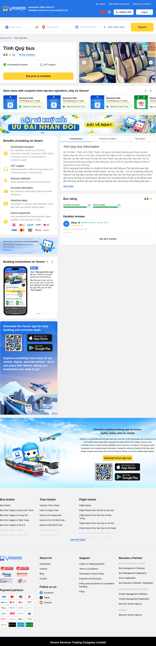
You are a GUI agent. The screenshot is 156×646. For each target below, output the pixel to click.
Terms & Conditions (88, 569)
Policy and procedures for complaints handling (97, 585)
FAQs (82, 591)
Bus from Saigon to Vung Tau (14, 515)
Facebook (48, 593)
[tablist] (108, 139)
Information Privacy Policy (91, 573)
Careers (43, 569)
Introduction (45, 564)
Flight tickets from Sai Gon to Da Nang (97, 528)
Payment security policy (90, 578)
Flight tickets (87, 499)
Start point (15, 27)
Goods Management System (133, 589)
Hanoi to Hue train (48, 530)
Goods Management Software (133, 594)
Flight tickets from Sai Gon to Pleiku (96, 538)
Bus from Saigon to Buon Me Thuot (16, 510)
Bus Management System (132, 563)
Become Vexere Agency (130, 604)
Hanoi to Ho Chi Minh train (52, 520)
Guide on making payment (91, 564)
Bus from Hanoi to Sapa (11, 530)
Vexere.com (5, 38)
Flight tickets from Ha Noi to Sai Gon (96, 510)
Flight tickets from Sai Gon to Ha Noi (96, 523)
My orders (100, 4)
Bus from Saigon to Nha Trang (14, 520)
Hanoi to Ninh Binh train (51, 525)
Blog (42, 573)
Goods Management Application (134, 599)
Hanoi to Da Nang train (50, 515)
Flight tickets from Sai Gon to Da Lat (96, 533)
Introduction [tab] (76, 138)
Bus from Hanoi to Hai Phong (14, 535)
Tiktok (47, 597)
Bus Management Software (132, 568)
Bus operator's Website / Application (136, 583)
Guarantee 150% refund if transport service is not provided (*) (46, 9)
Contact (43, 578)
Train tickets (48, 499)
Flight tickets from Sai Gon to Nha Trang (95, 517)
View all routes (78, 539)
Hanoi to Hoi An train (49, 535)
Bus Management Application (133, 573)
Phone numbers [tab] (108, 138)
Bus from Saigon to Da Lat (12, 525)
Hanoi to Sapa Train (49, 510)
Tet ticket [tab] (140, 138)
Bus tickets (7, 499)
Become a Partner (143, 4)
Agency (123, 610)
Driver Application (127, 578)
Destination (53, 27)
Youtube (48, 602)
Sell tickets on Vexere (119, 4)
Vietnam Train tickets (50, 505)
